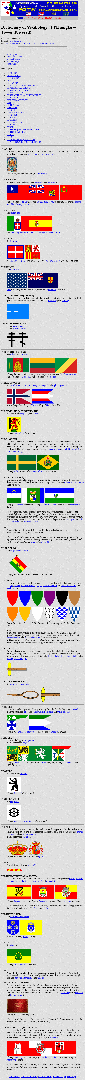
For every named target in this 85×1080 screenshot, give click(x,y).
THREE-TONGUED (16, 93)
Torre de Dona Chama (49, 1057)
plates (29, 881)
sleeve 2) (45, 542)
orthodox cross (19, 328)
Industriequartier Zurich (24, 821)
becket (51, 656)
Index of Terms (13, 59)
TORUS (10, 134)
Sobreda (67, 901)
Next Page (11, 64)
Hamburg (18, 1057)
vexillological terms (16, 41)
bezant (72, 878)
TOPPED (11, 125)
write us (48, 43)
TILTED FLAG (13, 105)
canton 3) (52, 300)
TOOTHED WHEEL (16, 122)
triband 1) (68, 482)
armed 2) (24, 773)
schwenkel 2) (77, 709)
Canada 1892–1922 (45, 202)
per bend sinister (31, 522)
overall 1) (65, 449)
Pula (16, 471)
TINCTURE (12, 107)
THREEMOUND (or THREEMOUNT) (24, 95)
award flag (65, 992)
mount (35, 414)
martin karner (28, 39)
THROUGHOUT (14, 98)
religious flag (47, 154)
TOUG (10, 137)
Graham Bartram (68, 374)
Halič (48, 405)
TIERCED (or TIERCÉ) (17, 100)
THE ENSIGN (13, 78)
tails (25, 712)
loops (33, 542)
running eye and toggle (17, 658)
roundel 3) (50, 881)
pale (81, 519)
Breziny (54, 732)
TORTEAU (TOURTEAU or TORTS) (23, 129)
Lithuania (26, 377)
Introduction (12, 54)
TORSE (10, 127)
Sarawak (52, 289)
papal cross (18, 326)
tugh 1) (40, 978)
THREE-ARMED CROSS (18, 88)
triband (13, 354)
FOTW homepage (12, 43)
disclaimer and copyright (35, 43)
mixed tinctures (28, 585)
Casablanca (67, 763)
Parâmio (43, 901)
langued (26, 743)
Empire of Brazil (38, 471)
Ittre (44, 763)
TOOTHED (12, 120)
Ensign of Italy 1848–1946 (22, 233)
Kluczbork (11, 1060)
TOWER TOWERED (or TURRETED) (24, 142)
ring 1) (13, 945)
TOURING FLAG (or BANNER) (21, 139)
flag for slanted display (20, 551)
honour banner (16, 995)
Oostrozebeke (20, 763)
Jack (9, 289)
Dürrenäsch (19, 433)
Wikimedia (42, 173)
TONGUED (12, 117)
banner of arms (53, 449)
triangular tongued (40, 385)
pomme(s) (37, 881)
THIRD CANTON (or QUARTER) (22, 85)
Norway (34, 405)
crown (12, 834)
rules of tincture (50, 585)
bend (68, 519)
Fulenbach (18, 505)
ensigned (26, 837)
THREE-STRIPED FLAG (18, 90)
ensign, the (15, 213)
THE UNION (13, 83)
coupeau (23, 414)
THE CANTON (13, 75)
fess (73, 519)
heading (66, 656)
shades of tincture (68, 585)
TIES (9, 102)
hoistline (75, 656)
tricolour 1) (79, 482)
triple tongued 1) (59, 385)
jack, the (14, 241)
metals (17, 585)
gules (34, 908)
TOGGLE (11, 110)
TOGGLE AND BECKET (18, 112)
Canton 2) (52, 182)
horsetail (18, 978)
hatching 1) (11, 588)
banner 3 (79, 992)
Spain (40, 857)
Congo (53, 377)
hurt (24, 881)
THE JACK (12, 80)
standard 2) (28, 978)
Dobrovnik (75, 505)
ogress (18, 881)
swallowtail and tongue (20, 385)
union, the (14, 269)
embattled (54, 1037)
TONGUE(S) (12, 115)
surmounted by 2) (14, 451)
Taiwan (25, 202)
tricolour (24, 354)
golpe (11, 881)
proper (39, 585)
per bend (15, 522)
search (22, 43)
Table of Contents (14, 56)
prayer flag (32, 154)
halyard (58, 656)
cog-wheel (14, 801)
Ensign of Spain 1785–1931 (51, 233)
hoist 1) (65, 300)
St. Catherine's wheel (19, 916)
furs (11, 585)
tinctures (46, 908)
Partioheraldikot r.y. (25, 732)
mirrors (54, 43)
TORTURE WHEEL (16, 132)
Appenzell (17, 793)
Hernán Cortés (49, 505)
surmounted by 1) (31, 834)
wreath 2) (32, 865)
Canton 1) (38, 182)
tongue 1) (29, 740)
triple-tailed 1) (63, 712)
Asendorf (17, 901)
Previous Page (13, 61)
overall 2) (75, 449)
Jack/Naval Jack (17, 261)
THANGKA (12, 73)
